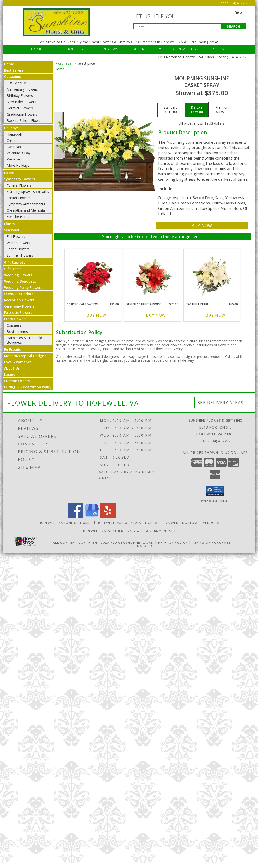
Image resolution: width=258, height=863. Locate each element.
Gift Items (12, 268)
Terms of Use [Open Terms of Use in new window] (143, 545)
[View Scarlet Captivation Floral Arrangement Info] (93, 274)
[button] (215, 491)
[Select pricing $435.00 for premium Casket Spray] (222, 110)
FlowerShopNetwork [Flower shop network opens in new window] (132, 542)
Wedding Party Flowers (23, 287)
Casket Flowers (18, 198)
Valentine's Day (18, 153)
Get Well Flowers (20, 108)
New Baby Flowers (21, 101)
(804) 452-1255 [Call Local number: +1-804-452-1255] (240, 3)
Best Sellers (13, 70)
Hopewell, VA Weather (102, 531)
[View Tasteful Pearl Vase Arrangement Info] (212, 274)
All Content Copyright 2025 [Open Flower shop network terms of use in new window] (81, 542)
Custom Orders (17, 380)
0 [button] (238, 12)
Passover (14, 159)
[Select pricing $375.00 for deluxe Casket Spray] (196, 110)
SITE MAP (221, 49)
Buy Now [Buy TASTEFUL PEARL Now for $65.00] (215, 315)
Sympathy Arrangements (26, 204)
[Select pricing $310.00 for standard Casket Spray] (171, 110)
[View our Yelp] (108, 516)
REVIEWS (111, 49)
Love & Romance (17, 362)
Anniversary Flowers (22, 89)
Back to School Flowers (25, 120)
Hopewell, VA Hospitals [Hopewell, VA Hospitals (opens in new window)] (119, 522)
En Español (13, 349)
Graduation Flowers (22, 114)
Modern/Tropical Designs (25, 355)
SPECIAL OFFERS (147, 49)
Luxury (9, 374)
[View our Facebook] (75, 516)
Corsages (14, 325)
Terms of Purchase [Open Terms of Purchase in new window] (211, 542)
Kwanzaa (14, 146)
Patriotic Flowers (18, 312)
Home (9, 64)
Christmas (14, 140)
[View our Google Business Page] (91, 516)
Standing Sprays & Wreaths (28, 191)
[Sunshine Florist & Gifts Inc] (56, 21)
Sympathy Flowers (19, 179)
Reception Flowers (19, 300)
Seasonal (11, 230)
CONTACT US (184, 49)
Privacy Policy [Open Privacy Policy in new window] (173, 542)
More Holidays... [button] (19, 165)
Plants (9, 224)
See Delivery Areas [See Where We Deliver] (221, 402)
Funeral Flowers (19, 185)
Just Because (17, 83)
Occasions (12, 76)
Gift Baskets (14, 262)
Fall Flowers (16, 236)
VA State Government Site (151, 531)
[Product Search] (177, 26)
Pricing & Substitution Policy (28, 387)
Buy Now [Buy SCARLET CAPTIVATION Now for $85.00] (96, 315)
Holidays (11, 127)
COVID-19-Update (19, 293)
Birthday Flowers (20, 95)
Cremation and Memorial (26, 210)
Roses (9, 172)
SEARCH (233, 26)
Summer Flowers (20, 255)
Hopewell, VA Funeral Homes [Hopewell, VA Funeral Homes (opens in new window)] (66, 522)
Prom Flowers (15, 318)
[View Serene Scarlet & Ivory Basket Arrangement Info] (152, 274)
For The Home (18, 216)
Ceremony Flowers (19, 306)
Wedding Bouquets (20, 281)
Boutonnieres (17, 331)
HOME (36, 49)
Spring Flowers (18, 249)
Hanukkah (14, 134)
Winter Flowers (18, 242)
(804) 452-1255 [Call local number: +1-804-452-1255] (221, 440)
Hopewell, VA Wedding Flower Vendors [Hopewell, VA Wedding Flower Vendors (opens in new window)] (182, 522)
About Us (11, 368)
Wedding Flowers (18, 275)
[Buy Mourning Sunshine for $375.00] (202, 225)
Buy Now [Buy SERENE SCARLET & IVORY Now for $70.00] (156, 315)
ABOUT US (73, 49)
